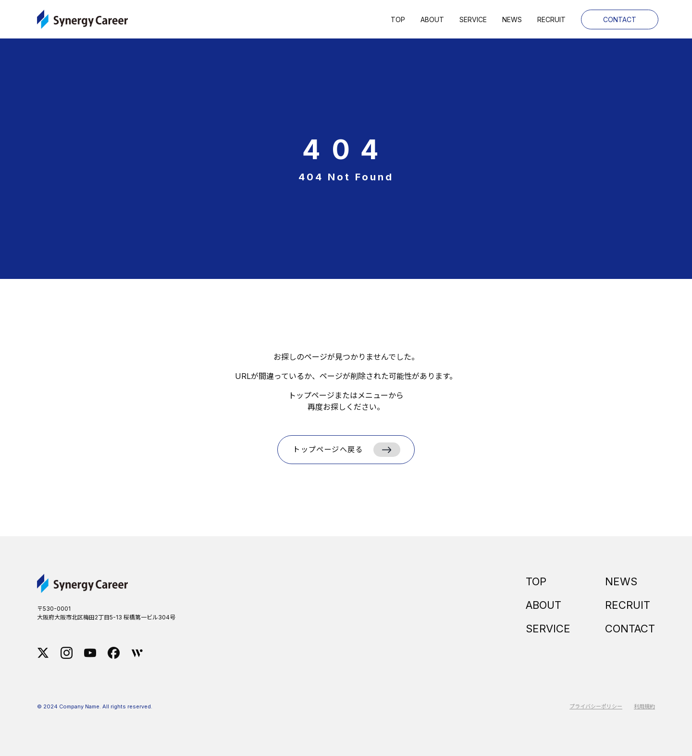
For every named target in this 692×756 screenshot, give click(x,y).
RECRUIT (627, 605)
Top (398, 19)
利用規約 (644, 706)
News (512, 19)
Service (473, 19)
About (432, 19)
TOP (536, 581)
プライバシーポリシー (595, 706)
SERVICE (548, 628)
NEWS (621, 581)
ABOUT (543, 605)
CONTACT (630, 628)
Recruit (551, 19)
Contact (619, 19)
